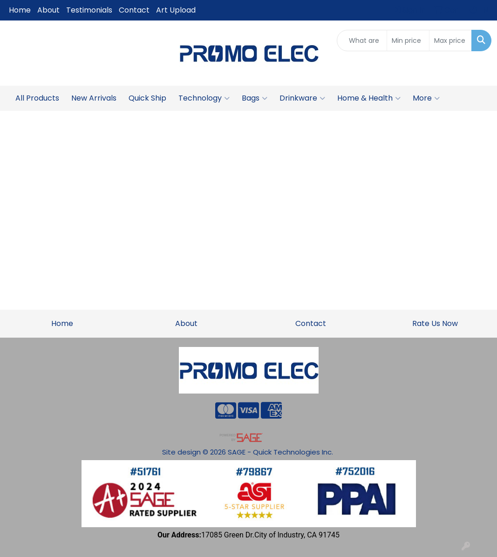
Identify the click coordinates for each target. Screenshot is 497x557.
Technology (204, 98)
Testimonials (89, 10)
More (426, 98)
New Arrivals (93, 98)
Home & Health (369, 98)
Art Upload (176, 10)
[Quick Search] (362, 40)
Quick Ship (147, 98)
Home (20, 10)
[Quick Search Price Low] (408, 40)
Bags (254, 98)
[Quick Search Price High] (450, 40)
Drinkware (302, 98)
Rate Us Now (435, 323)
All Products (37, 98)
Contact (134, 10)
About (48, 10)
